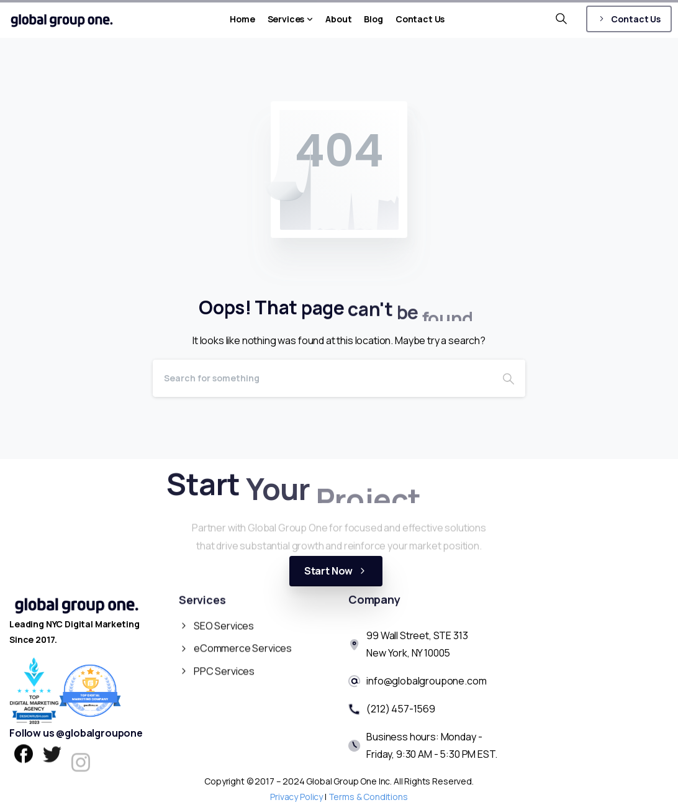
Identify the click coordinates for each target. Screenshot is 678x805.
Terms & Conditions (368, 797)
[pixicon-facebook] (23, 757)
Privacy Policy (296, 797)
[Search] (322, 378)
